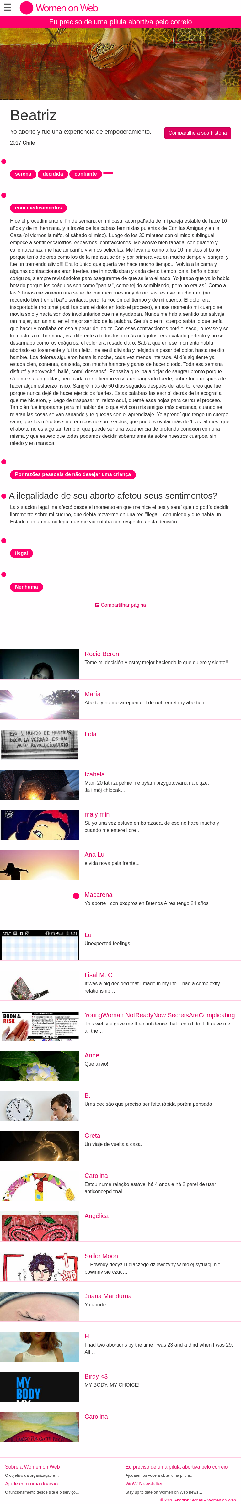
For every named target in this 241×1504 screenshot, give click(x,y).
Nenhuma (26, 587)
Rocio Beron (101, 653)
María (92, 694)
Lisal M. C (98, 975)
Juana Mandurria (107, 1296)
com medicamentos (38, 207)
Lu (87, 934)
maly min (97, 814)
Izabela (94, 774)
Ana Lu (94, 854)
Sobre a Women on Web (32, 1467)
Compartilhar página (120, 605)
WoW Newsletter (144, 1483)
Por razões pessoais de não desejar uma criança (73, 474)
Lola (90, 734)
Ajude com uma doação (31, 1483)
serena (23, 174)
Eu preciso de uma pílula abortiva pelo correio (120, 22)
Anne (91, 1055)
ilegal (21, 553)
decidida (53, 174)
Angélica (96, 1215)
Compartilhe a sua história (198, 132)
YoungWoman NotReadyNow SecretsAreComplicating (159, 1015)
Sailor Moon (101, 1255)
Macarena (98, 894)
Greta (92, 1135)
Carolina (96, 1175)
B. (87, 1095)
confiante (85, 174)
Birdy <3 (96, 1376)
